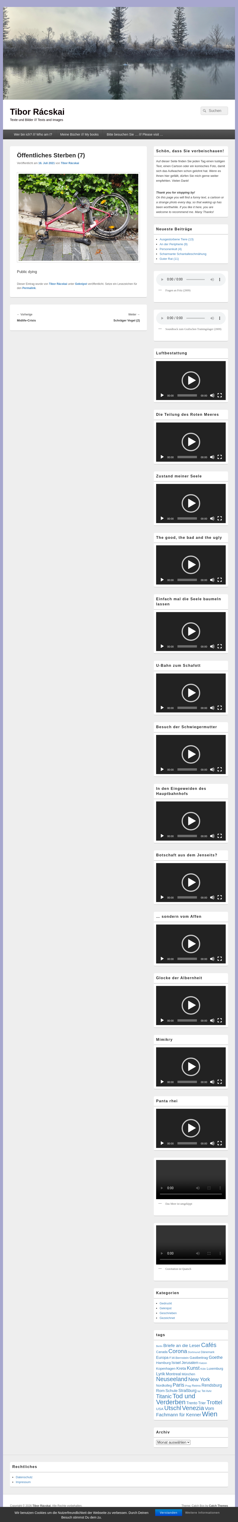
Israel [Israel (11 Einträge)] (176, 1362)
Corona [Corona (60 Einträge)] (177, 1351)
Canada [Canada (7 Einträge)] (161, 1352)
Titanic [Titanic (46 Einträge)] (164, 1396)
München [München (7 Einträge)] (188, 1374)
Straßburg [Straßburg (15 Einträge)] (187, 1390)
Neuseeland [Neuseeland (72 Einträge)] (171, 1379)
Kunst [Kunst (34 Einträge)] (193, 1368)
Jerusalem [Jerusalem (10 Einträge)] (190, 1363)
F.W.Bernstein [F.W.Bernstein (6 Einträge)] (179, 1358)
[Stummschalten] (212, 395)
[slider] (187, 395)
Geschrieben (168, 1313)
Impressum (23, 1482)
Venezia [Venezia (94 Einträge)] (193, 1407)
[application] (191, 380)
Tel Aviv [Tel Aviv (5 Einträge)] (207, 1391)
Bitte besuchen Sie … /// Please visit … (135, 134)
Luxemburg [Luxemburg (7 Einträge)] (215, 1368)
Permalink (28, 288)
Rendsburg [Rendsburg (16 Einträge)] (212, 1385)
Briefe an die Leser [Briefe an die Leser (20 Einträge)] (181, 1345)
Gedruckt (166, 1303)
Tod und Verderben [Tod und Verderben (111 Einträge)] (175, 1399)
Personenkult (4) (171, 249)
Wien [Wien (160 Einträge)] (210, 1414)
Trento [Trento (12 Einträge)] (191, 1403)
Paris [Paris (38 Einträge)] (178, 1385)
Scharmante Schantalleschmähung (183, 254)
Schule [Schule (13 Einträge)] (171, 1391)
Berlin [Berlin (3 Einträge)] (159, 1346)
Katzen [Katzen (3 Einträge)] (203, 1363)
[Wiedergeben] (162, 395)
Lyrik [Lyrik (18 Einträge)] (160, 1373)
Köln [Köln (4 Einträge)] (203, 1368)
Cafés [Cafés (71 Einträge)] (208, 1345)
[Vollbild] (219, 395)
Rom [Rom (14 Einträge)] (160, 1390)
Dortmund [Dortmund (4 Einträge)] (194, 1352)
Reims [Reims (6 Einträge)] (196, 1385)
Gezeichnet (167, 1318)
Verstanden (168, 1512)
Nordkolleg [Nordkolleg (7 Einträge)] (164, 1385)
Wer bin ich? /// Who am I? (33, 134)
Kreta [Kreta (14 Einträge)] (181, 1368)
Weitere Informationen (202, 1512)
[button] (191, 380)
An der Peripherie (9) (174, 244)
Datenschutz (24, 1477)
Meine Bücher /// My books (79, 134)
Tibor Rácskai (37, 112)
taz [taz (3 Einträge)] (199, 1391)
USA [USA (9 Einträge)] (159, 1409)
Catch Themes (218, 1505)
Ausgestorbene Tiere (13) (177, 239)
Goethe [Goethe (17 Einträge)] (216, 1357)
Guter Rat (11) (169, 259)
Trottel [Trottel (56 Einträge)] (214, 1402)
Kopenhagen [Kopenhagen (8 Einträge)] (166, 1368)
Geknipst (81, 284)
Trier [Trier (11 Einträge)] (202, 1403)
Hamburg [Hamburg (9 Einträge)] (163, 1363)
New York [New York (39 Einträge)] (199, 1379)
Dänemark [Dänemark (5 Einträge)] (207, 1352)
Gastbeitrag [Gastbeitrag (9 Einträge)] (199, 1358)
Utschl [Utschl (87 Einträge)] (172, 1407)
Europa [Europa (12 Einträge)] (162, 1357)
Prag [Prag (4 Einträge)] (188, 1385)
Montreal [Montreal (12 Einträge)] (173, 1374)
